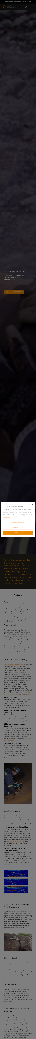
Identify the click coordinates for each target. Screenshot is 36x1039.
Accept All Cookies (18, 532)
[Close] (32, 504)
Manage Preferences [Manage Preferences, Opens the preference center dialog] (18, 522)
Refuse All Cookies (18, 527)
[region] (18, 519)
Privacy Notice (6, 517)
